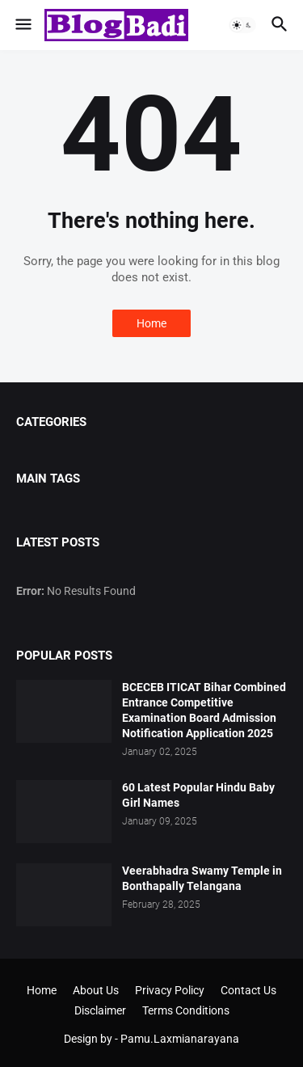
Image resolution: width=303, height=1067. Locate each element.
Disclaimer (100, 1010)
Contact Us (248, 990)
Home (151, 323)
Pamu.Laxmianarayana (179, 1038)
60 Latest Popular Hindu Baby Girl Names (198, 795)
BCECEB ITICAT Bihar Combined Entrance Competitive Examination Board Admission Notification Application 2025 (204, 710)
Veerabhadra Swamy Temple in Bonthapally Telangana (202, 878)
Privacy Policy (169, 990)
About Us (96, 990)
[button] (22, 25)
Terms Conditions (185, 1010)
